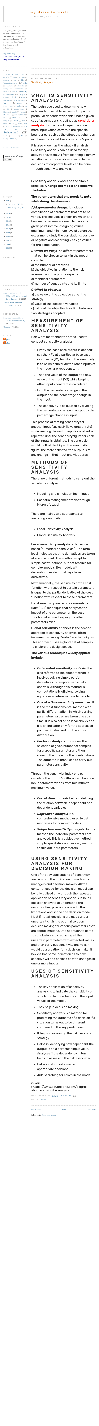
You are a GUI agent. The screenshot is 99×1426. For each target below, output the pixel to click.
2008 (8, 236)
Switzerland (10, 132)
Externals (6, 92)
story (7, 126)
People (22, 115)
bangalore (6, 80)
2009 (8, 232)
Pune (22, 118)
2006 (8, 244)
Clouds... (6, 327)
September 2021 (14, 204)
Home (63, 1109)
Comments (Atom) (49, 1115)
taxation (5, 136)
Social (12, 124)
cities (22, 80)
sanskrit (15, 121)
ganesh (5, 97)
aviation (22, 77)
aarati (23, 74)
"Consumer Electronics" (10, 74)
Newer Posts (36, 1109)
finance (43, 1100)
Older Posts (91, 1109)
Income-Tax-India (19, 100)
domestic (21, 86)
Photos (5, 118)
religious (6, 121)
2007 (8, 240)
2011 (8, 225)
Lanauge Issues (19, 109)
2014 (8, 217)
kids (8, 109)
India (5, 103)
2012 (8, 221)
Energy (5, 89)
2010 (8, 229)
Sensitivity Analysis (42, 82)
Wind (23, 136)
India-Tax (20, 103)
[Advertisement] (57, 44)
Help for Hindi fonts (11, 59)
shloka (5, 123)
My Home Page (9, 53)
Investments (7, 106)
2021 (8, 201)
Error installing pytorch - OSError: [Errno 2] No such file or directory (15, 296)
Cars (15, 80)
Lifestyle (6, 112)
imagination (7, 100)
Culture (10, 86)
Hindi (13, 97)
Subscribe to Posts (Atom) (13, 56)
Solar (19, 123)
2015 (8, 213)
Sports (25, 123)
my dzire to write (49, 12)
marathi (14, 112)
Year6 (5, 139)
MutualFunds (7, 115)
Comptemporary (10, 83)
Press (14, 118)
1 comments (65, 1096)
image (23, 97)
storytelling (16, 126)
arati (14, 77)
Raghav (7, 339)
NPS (15, 115)
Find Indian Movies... (11, 147)
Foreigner (22, 94)
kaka (26, 106)
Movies (22, 112)
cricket (25, 83)
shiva (23, 120)
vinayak (14, 136)
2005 (8, 248)
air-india (6, 77)
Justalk (18, 106)
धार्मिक (12, 139)
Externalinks (19, 89)
